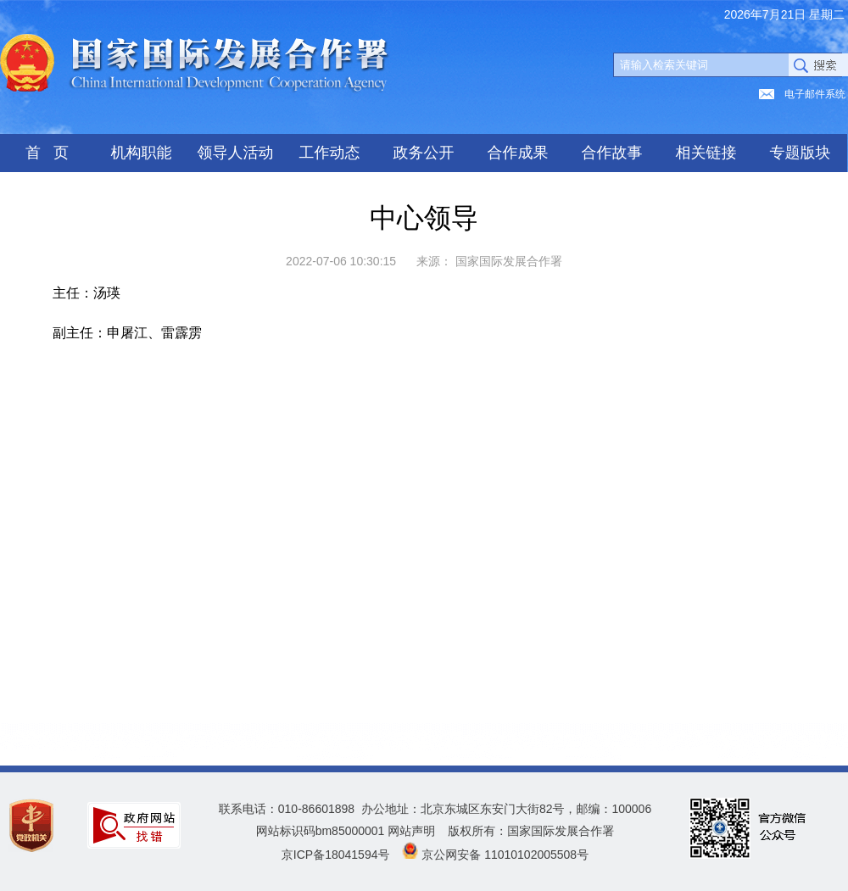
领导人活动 (236, 152)
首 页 (47, 152)
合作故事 (612, 152)
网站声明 (411, 831)
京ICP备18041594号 (336, 854)
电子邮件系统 (814, 94)
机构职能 (141, 152)
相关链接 (706, 152)
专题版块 (800, 152)
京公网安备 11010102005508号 (505, 854)
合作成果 (518, 152)
